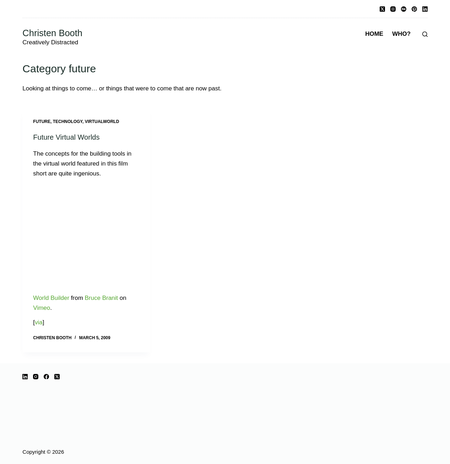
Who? (401, 33)
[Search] (425, 34)
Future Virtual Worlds (66, 137)
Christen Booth (52, 33)
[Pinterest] (414, 9)
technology (67, 121)
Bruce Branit (101, 298)
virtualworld (102, 121)
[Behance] (403, 9)
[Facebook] (46, 376)
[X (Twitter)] (382, 9)
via (39, 322)
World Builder (51, 298)
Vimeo (41, 307)
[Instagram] (393, 9)
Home (374, 33)
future (41, 121)
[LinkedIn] (425, 9)
